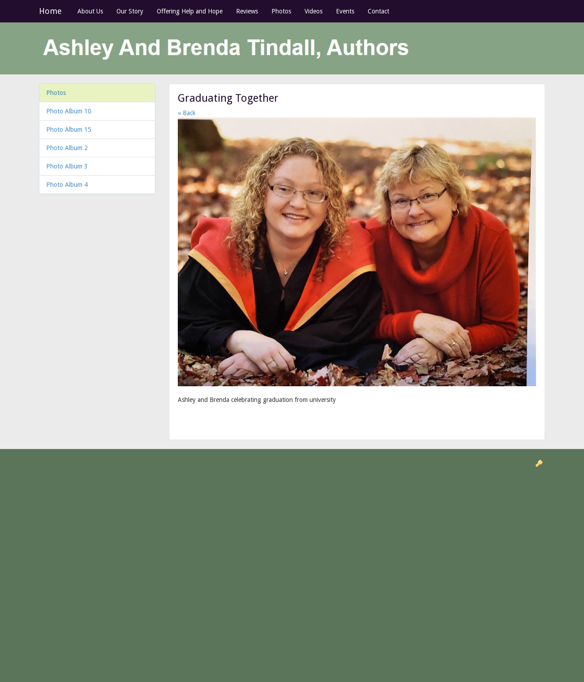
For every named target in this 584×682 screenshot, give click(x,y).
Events (345, 11)
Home (50, 11)
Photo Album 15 (68, 129)
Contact (378, 11)
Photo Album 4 (67, 184)
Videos (313, 11)
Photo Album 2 (67, 147)
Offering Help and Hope (190, 11)
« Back (187, 113)
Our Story (129, 11)
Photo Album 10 (68, 111)
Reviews (247, 11)
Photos (281, 11)
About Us (90, 11)
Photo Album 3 (67, 166)
